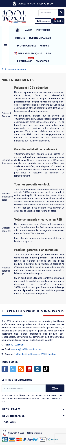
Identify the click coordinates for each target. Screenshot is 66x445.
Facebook (5, 369)
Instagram (37, 369)
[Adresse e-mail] (24, 388)
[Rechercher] (51, 12)
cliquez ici (28, 241)
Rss (21, 369)
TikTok (46, 369)
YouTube (29, 369)
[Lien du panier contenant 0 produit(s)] (58, 21)
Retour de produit (39, 293)
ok (55, 388)
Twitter (13, 369)
